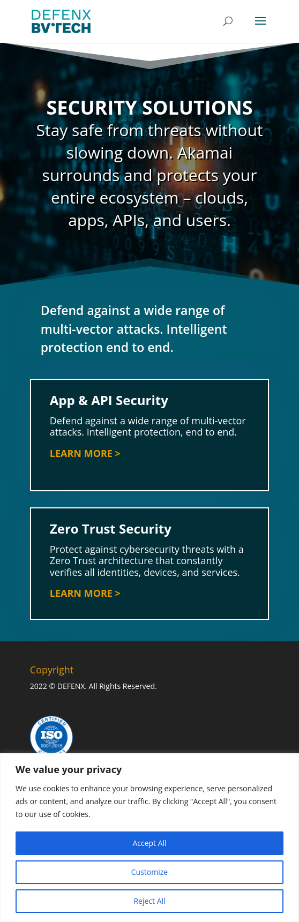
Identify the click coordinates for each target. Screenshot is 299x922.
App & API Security (110, 403)
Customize (149, 872)
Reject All (149, 901)
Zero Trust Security (118, 544)
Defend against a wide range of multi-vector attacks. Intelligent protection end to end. (134, 329)
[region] (149, 837)
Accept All (149, 843)
